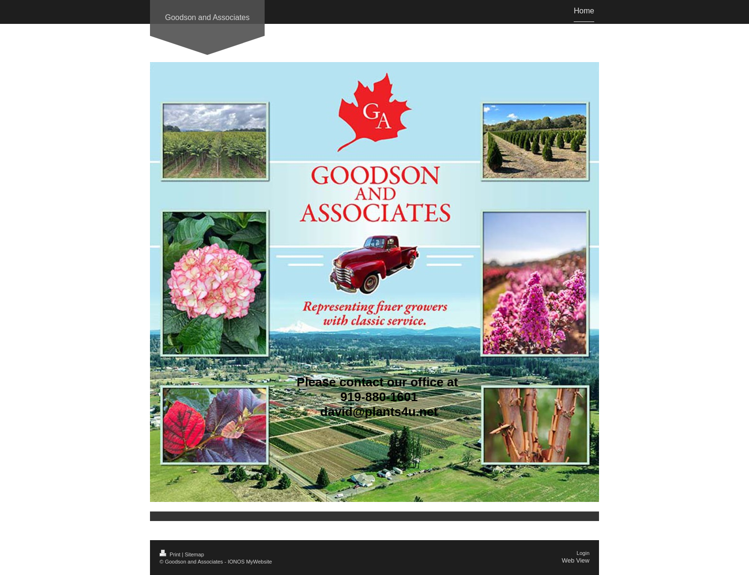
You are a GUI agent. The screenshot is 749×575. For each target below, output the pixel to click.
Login (583, 553)
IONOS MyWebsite (250, 561)
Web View (575, 560)
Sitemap (194, 554)
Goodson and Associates (207, 17)
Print (171, 554)
